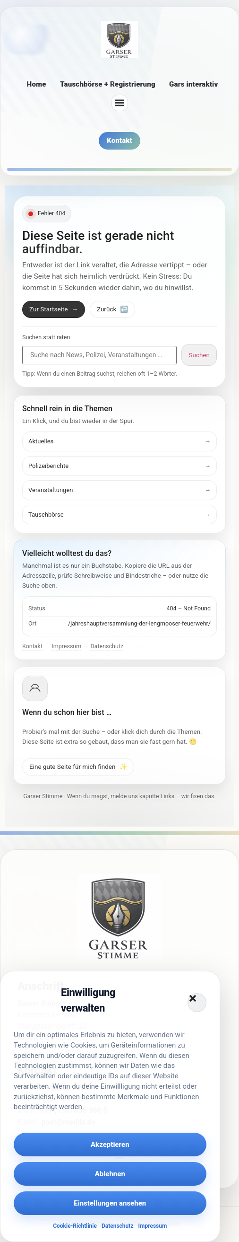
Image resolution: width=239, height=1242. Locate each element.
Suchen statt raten (46, 338)
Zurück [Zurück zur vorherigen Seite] (112, 309)
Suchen (199, 355)
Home (36, 84)
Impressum (152, 1226)
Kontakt (32, 646)
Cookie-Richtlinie (75, 1226)
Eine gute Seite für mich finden (78, 766)
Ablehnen (110, 1174)
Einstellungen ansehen (110, 1203)
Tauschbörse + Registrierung (107, 84)
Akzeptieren (110, 1144)
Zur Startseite (53, 309)
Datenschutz (118, 1226)
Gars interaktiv (193, 84)
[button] (197, 1002)
